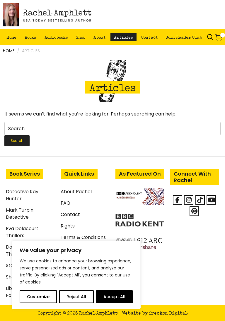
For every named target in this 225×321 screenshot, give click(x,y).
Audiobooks (56, 37)
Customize (38, 297)
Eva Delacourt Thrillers (22, 232)
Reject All (76, 297)
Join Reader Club (184, 37)
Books (30, 37)
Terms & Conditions (83, 237)
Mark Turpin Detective (19, 213)
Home (11, 37)
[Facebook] (177, 200)
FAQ (65, 203)
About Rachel (76, 191)
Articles (123, 37)
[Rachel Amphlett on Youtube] (211, 200)
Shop (80, 37)
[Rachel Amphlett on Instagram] (188, 200)
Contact (149, 37)
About (99, 37)
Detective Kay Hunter (22, 195)
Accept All (114, 297)
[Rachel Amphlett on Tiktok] (200, 200)
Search (210, 37)
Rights (68, 226)
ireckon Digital (168, 313)
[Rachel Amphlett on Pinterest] (194, 211)
